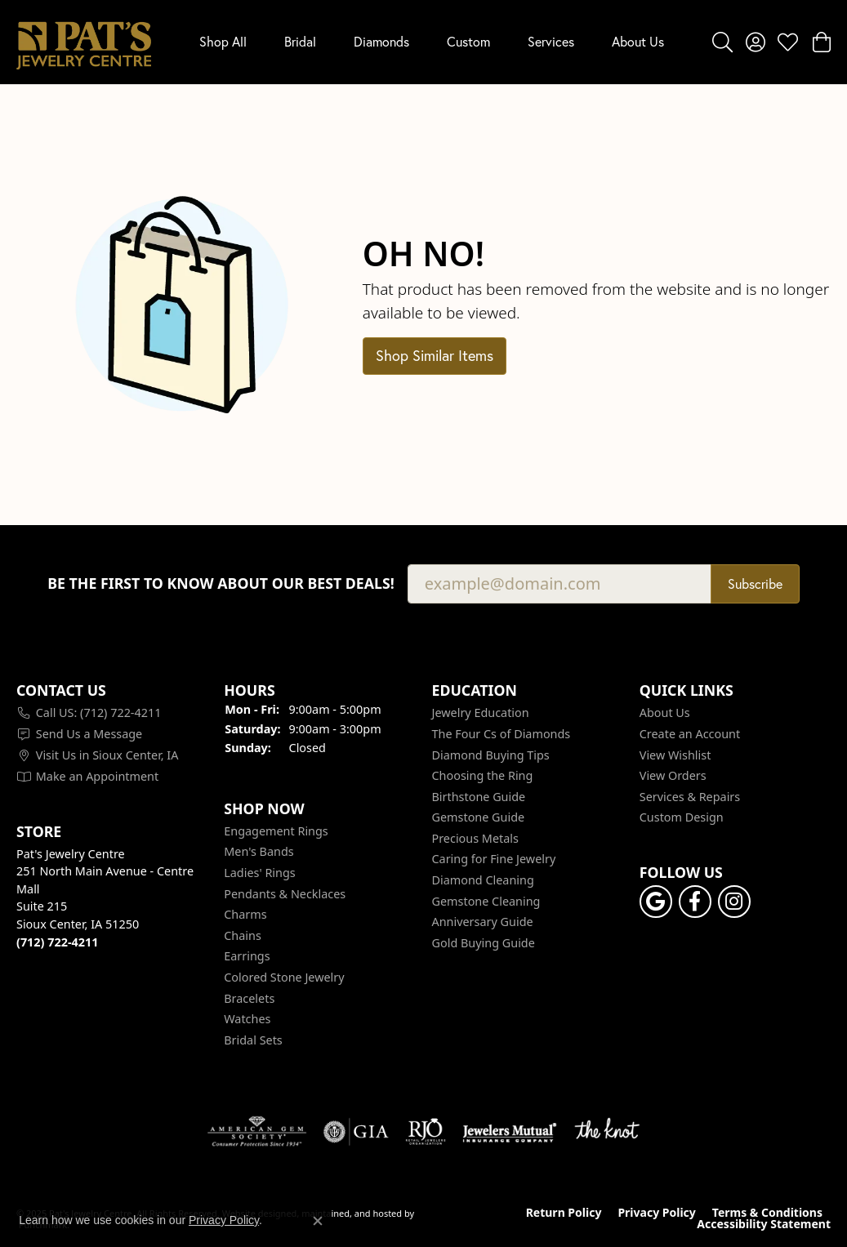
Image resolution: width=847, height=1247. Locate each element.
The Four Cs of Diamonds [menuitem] (501, 733)
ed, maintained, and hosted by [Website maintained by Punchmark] (350, 1212)
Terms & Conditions (767, 1212)
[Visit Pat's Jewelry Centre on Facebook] (695, 901)
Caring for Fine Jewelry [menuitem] (494, 859)
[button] (111, 690)
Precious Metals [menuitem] (475, 838)
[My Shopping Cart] (820, 41)
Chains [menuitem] (242, 935)
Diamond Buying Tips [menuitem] (491, 754)
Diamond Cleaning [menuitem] (483, 880)
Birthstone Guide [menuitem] (479, 796)
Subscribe (755, 584)
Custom (468, 41)
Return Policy (564, 1212)
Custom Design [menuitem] (682, 817)
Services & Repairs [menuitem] (690, 796)
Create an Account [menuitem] (690, 733)
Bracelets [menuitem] (249, 998)
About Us (638, 41)
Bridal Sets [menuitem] (253, 1039)
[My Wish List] (788, 41)
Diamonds (381, 41)
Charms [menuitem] (245, 914)
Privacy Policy (656, 1212)
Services (551, 41)
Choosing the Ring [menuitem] (482, 775)
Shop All (223, 41)
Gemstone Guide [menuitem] (478, 817)
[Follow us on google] (656, 901)
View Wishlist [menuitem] (675, 754)
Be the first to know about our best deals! (221, 583)
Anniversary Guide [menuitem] (482, 922)
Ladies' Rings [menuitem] (259, 873)
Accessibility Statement (764, 1224)
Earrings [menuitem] (247, 956)
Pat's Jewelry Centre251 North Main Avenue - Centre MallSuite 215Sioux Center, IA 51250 (105, 897)
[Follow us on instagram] (734, 901)
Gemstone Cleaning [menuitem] (486, 900)
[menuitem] (111, 713)
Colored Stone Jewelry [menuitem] (284, 977)
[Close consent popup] (318, 1221)
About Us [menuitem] (665, 713)
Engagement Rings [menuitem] (276, 830)
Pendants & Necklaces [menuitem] (284, 893)
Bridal (300, 41)
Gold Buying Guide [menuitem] (483, 942)
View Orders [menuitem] (673, 775)
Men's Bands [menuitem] (258, 851)
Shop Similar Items (434, 355)
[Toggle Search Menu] (722, 41)
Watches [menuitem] (247, 1019)
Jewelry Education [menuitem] (480, 713)
